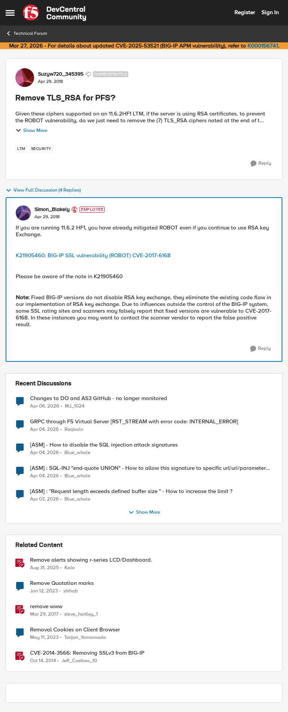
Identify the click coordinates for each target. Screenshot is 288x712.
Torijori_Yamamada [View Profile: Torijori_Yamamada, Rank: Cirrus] (85, 637)
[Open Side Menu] (10, 12)
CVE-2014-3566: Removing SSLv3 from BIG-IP (87, 653)
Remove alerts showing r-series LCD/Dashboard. (91, 560)
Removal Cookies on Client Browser (75, 630)
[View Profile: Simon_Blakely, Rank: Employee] (23, 212)
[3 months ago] (44, 406)
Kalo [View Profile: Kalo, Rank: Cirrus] (69, 568)
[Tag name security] (41, 149)
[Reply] (261, 163)
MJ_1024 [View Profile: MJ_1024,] (74, 406)
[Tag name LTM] (21, 149)
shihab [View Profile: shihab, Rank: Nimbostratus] (70, 591)
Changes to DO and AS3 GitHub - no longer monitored (98, 398)
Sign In (270, 12)
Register (244, 12)
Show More (31, 130)
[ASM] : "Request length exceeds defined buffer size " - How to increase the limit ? (131, 491)
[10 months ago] (44, 568)
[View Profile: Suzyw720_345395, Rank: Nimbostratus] (24, 77)
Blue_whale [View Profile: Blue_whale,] (77, 453)
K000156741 (263, 45)
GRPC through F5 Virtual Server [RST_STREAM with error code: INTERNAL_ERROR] (134, 421)
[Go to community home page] (54, 13)
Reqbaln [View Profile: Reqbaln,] (73, 429)
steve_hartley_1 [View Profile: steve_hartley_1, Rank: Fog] (81, 614)
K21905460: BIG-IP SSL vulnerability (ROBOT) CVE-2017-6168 (93, 255)
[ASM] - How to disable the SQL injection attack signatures (104, 445)
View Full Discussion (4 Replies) (43, 190)
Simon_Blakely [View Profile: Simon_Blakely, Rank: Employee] (52, 210)
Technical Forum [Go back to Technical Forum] (26, 33)
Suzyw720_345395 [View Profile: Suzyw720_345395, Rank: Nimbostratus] (60, 74)
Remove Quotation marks (62, 583)
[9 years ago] (44, 615)
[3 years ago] (44, 591)
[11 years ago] (43, 661)
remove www (46, 606)
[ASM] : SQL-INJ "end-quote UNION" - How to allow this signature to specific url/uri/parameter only (148, 468)
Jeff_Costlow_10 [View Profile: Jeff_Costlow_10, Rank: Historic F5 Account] (79, 661)
